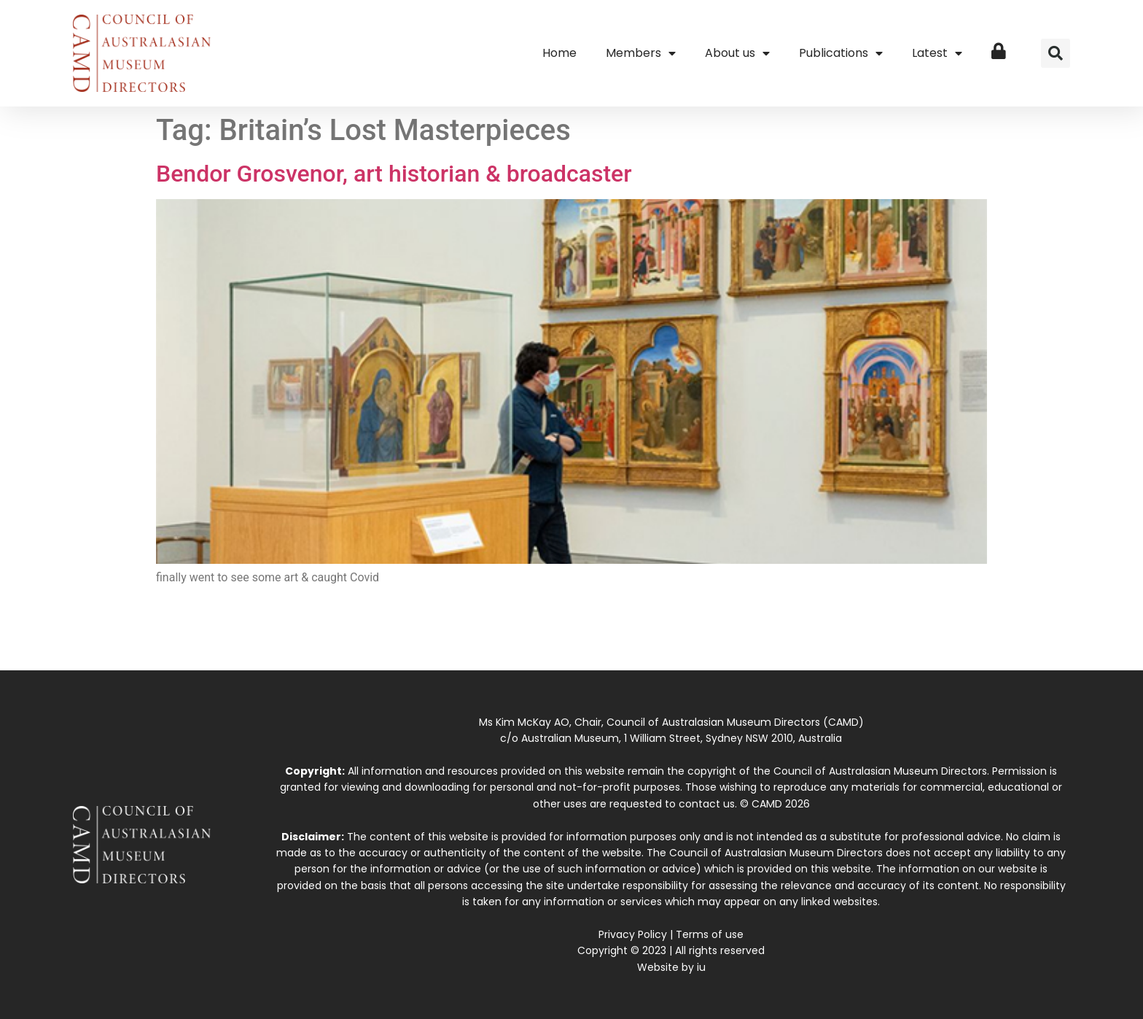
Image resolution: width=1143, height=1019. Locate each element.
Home (559, 52)
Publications (841, 53)
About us (737, 53)
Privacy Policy (632, 934)
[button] (1055, 53)
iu (701, 967)
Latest (937, 53)
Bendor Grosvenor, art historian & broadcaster (394, 173)
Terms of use (710, 934)
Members (641, 53)
